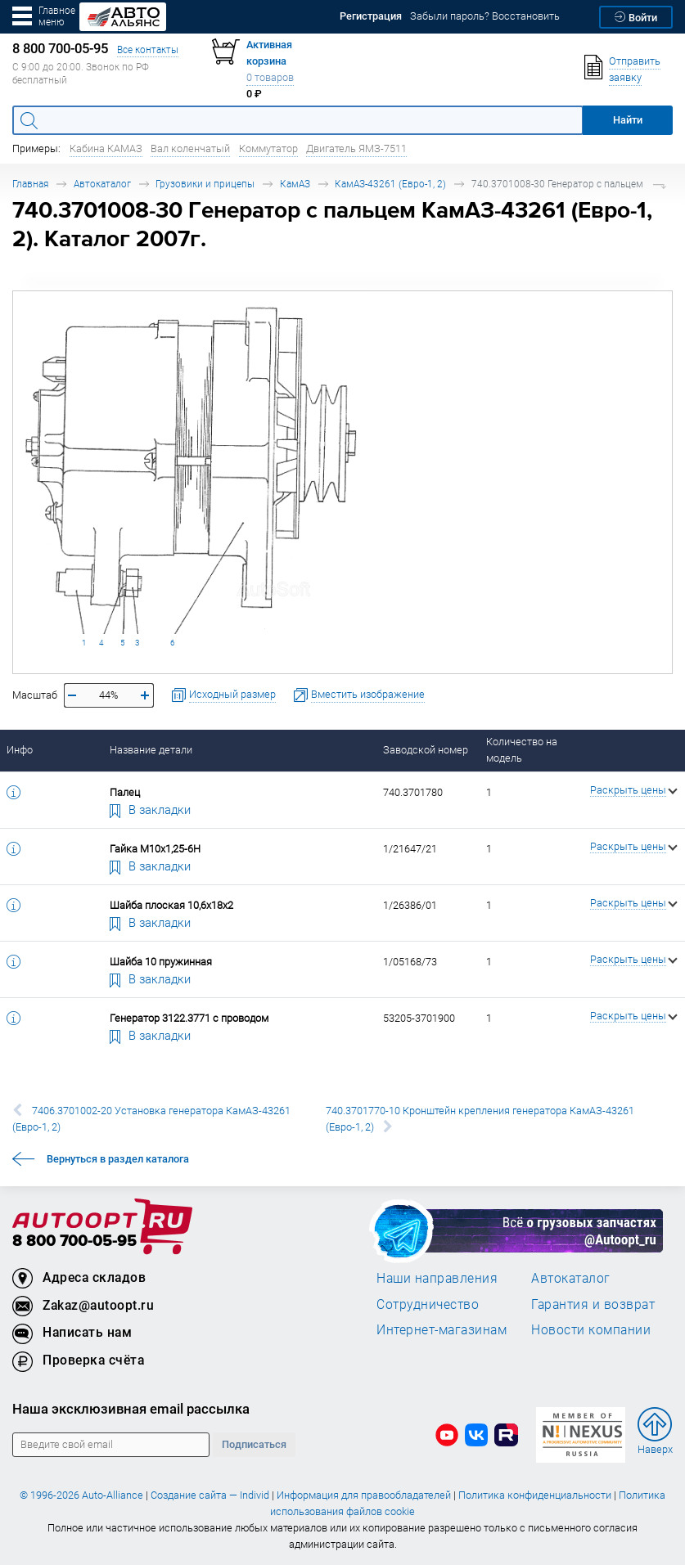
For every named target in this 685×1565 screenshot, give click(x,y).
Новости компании (591, 1329)
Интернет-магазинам (441, 1329)
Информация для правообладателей (364, 1495)
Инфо (20, 750)
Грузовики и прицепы (205, 184)
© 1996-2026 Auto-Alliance (81, 1495)
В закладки (151, 809)
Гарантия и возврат (593, 1304)
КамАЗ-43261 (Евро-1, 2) (390, 184)
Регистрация (371, 16)
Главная (30, 184)
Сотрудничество (427, 1304)
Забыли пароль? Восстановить (485, 16)
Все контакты (147, 49)
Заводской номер (425, 750)
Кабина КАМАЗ (106, 148)
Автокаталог (102, 184)
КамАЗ (295, 184)
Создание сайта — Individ (210, 1495)
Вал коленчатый (190, 148)
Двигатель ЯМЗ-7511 (356, 148)
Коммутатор (268, 148)
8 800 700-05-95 (74, 1241)
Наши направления (437, 1278)
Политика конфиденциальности (534, 1495)
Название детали (151, 750)
